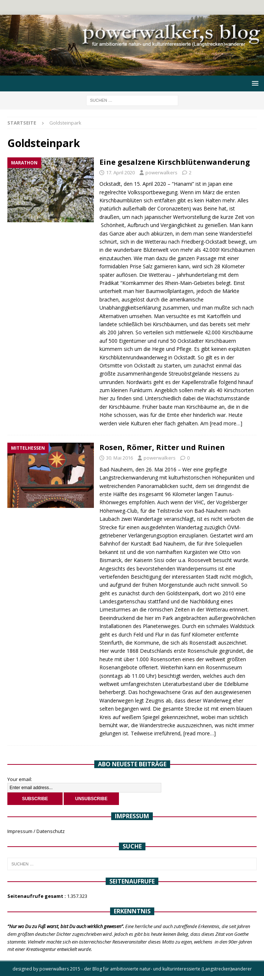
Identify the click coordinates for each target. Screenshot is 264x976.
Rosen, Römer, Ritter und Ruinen (162, 447)
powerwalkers (161, 172)
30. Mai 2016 (119, 457)
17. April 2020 (120, 172)
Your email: (19, 779)
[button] (254, 83)
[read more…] (226, 423)
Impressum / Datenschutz (36, 831)
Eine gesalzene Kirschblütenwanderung (174, 162)
